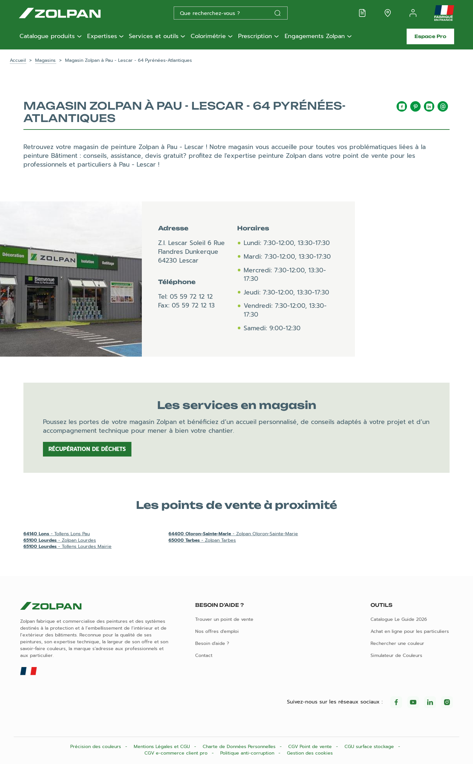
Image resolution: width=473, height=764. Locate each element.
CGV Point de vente (310, 746)
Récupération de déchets (87, 449)
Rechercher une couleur (397, 643)
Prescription (255, 36)
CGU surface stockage (370, 746)
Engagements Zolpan (315, 36)
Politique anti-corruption (248, 753)
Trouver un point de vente (224, 619)
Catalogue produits (47, 36)
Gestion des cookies (310, 753)
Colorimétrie (208, 36)
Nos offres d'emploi (217, 631)
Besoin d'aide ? (212, 643)
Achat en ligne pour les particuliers (410, 631)
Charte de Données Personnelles (240, 746)
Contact (203, 655)
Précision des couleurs (96, 746)
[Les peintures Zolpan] (70, 13)
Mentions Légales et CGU (163, 746)
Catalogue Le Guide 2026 (399, 619)
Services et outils (154, 36)
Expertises (102, 36)
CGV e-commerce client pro (176, 753)
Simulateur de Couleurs (396, 655)
